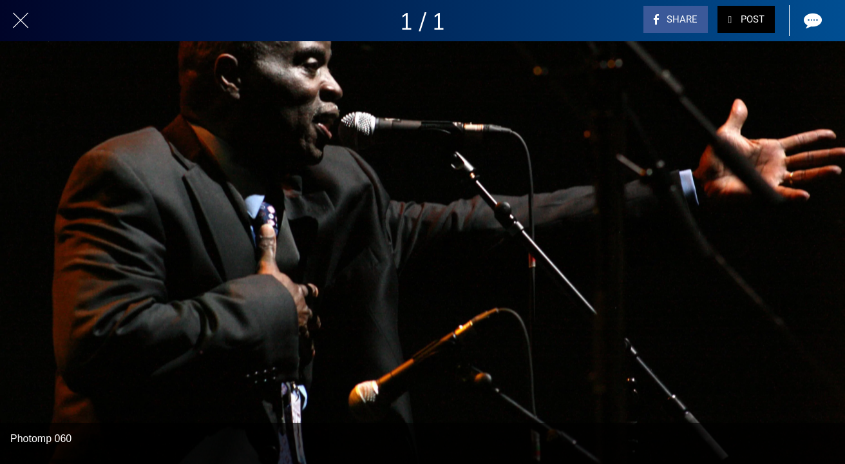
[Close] (20, 20)
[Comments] (811, 20)
